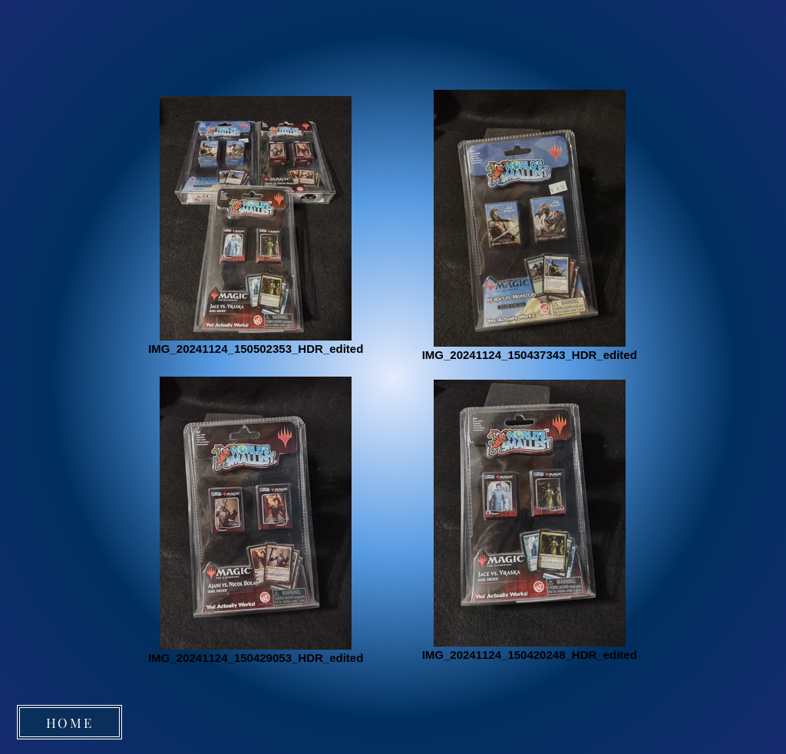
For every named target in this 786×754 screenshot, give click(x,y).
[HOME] (69, 722)
